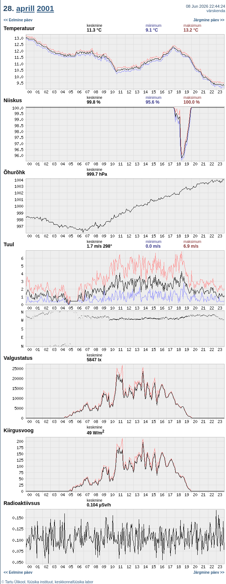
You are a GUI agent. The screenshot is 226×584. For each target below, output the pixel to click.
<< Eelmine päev (18, 20)
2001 (45, 8)
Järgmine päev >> (209, 20)
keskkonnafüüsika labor (74, 582)
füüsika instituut (40, 582)
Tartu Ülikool (15, 582)
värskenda (215, 10)
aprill (25, 8)
